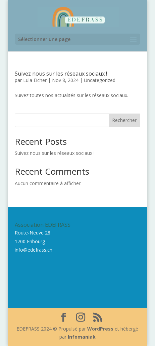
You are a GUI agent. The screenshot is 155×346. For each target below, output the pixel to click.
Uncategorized (99, 80)
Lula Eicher (35, 80)
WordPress (100, 329)
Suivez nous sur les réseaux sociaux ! (61, 73)
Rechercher (124, 120)
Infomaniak (82, 337)
